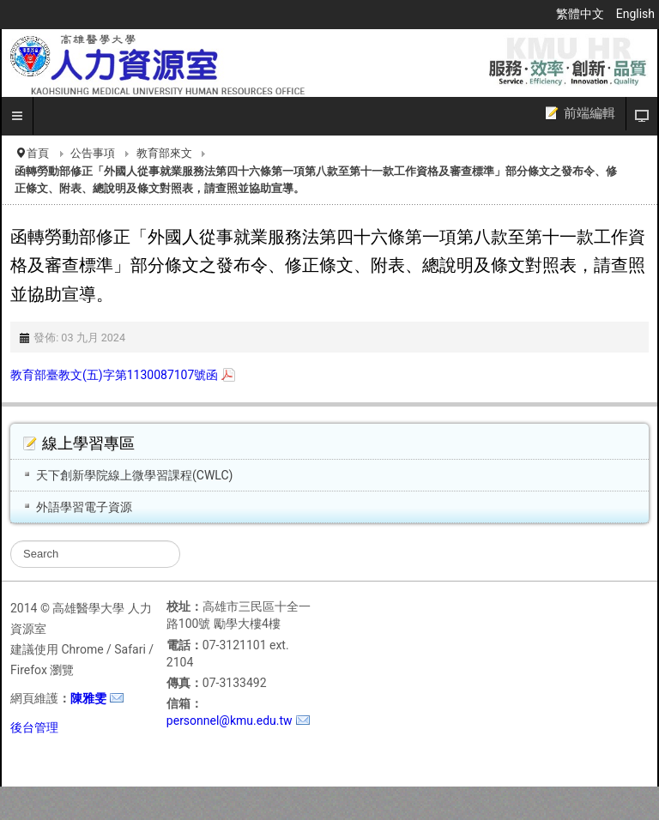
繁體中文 (581, 14)
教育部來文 (164, 153)
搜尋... (10, 540)
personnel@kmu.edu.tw (229, 720)
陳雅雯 (88, 698)
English (635, 14)
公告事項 (92, 153)
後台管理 (34, 727)
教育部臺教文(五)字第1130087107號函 (114, 375)
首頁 (38, 153)
